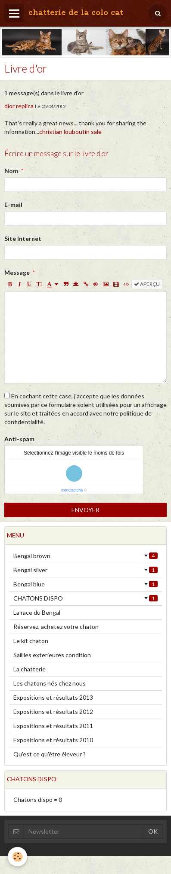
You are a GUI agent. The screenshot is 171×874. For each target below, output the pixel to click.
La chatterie (29, 669)
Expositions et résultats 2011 (53, 725)
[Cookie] (17, 856)
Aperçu (147, 284)
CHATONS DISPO (85, 598)
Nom (11, 170)
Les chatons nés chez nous (49, 683)
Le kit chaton (30, 640)
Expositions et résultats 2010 (53, 740)
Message (17, 272)
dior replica (19, 105)
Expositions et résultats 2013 (53, 697)
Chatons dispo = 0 (37, 799)
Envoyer (85, 509)
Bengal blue (85, 584)
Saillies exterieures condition (52, 655)
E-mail (13, 204)
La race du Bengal (36, 612)
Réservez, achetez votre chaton (56, 626)
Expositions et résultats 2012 (53, 711)
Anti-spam (19, 439)
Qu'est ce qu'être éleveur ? (49, 754)
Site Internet (22, 238)
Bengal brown (85, 555)
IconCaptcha (72, 490)
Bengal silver (85, 570)
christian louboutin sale (70, 131)
